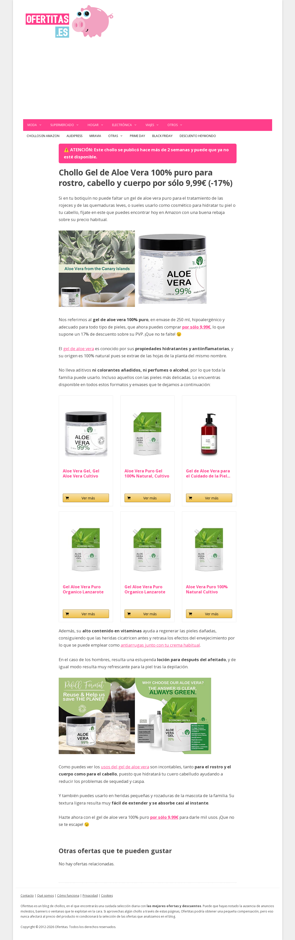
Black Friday (162, 136)
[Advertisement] (147, 81)
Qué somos (45, 895)
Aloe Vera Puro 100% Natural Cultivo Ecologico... (207, 589)
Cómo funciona (68, 895)
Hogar (98, 125)
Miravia (95, 136)
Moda (36, 125)
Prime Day (137, 136)
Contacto (27, 895)
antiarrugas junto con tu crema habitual (160, 645)
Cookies (107, 895)
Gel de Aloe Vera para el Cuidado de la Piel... (208, 473)
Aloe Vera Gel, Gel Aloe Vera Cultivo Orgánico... (81, 473)
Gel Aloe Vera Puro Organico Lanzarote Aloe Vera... (83, 589)
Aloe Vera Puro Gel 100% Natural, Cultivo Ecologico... (147, 473)
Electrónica (126, 125)
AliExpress (74, 136)
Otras (117, 136)
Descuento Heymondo (198, 136)
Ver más (88, 498)
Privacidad (90, 895)
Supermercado (66, 125)
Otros (177, 125)
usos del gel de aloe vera (125, 767)
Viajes (154, 125)
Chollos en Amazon (43, 136)
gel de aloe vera (78, 348)
